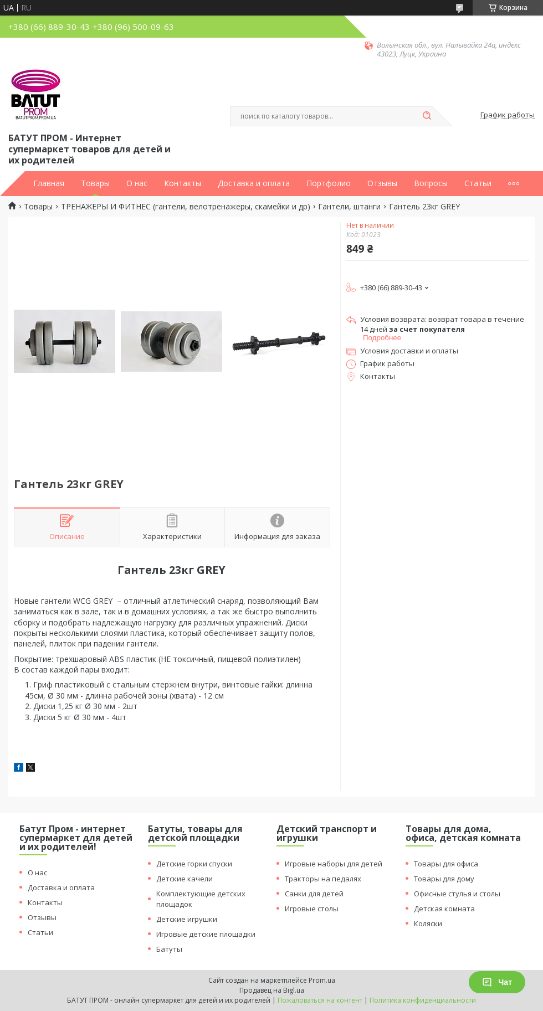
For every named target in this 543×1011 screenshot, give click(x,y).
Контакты (182, 183)
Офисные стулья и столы (457, 894)
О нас (136, 183)
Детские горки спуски (194, 864)
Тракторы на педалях (323, 879)
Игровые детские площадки (205, 934)
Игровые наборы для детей (333, 864)
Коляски (428, 923)
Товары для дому (444, 879)
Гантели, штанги (349, 207)
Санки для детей (314, 894)
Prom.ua (322, 980)
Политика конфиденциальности (423, 1000)
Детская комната (444, 909)
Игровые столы (312, 909)
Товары (95, 183)
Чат (497, 982)
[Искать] (427, 116)
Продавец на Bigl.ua (271, 990)
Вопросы (431, 183)
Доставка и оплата (254, 183)
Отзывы (382, 183)
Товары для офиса (446, 864)
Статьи (477, 183)
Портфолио (328, 183)
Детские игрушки (186, 919)
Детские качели (184, 879)
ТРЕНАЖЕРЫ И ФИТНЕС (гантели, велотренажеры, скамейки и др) (185, 207)
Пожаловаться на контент (320, 1000)
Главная (48, 183)
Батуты (169, 949)
